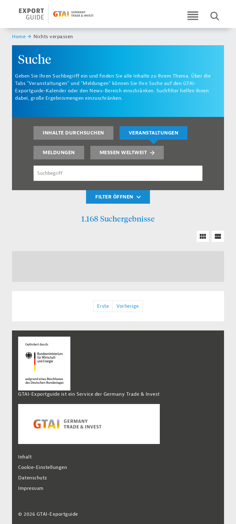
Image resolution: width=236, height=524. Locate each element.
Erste (103, 306)
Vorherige (127, 306)
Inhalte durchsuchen (73, 133)
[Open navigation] (193, 15)
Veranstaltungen (154, 133)
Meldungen (59, 153)
